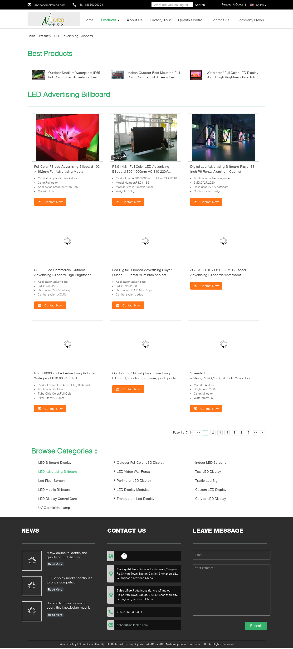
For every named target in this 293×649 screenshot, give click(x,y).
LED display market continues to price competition (69, 580)
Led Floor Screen (51, 480)
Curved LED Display (210, 498)
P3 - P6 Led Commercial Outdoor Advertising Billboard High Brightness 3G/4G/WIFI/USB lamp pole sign (62, 275)
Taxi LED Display (208, 471)
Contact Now (50, 202)
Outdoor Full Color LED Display (140, 462)
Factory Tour (160, 20)
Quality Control (190, 20)
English (260, 5)
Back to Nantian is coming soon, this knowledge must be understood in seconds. (69, 605)
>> (256, 432)
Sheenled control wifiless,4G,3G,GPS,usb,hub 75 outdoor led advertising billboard (223, 378)
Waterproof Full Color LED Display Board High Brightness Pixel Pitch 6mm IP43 (232, 77)
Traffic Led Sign (207, 480)
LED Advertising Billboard (57, 471)
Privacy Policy (68, 644)
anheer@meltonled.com (49, 5)
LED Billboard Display (54, 462)
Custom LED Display (210, 489)
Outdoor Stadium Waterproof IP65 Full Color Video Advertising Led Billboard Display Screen (74, 77)
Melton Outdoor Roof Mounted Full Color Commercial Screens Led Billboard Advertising (153, 77)
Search (200, 5)
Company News (250, 20)
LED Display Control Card (57, 498)
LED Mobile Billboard (54, 489)
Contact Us (220, 20)
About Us (135, 20)
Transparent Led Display (135, 498)
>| (263, 432)
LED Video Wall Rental (134, 471)
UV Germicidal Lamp (54, 508)
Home (88, 20)
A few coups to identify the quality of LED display (67, 555)
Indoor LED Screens (210, 462)
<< (198, 432)
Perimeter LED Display (134, 480)
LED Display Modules (133, 489)
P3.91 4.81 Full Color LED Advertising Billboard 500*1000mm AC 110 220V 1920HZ (140, 171)
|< (191, 432)
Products (108, 20)
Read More (55, 564)
